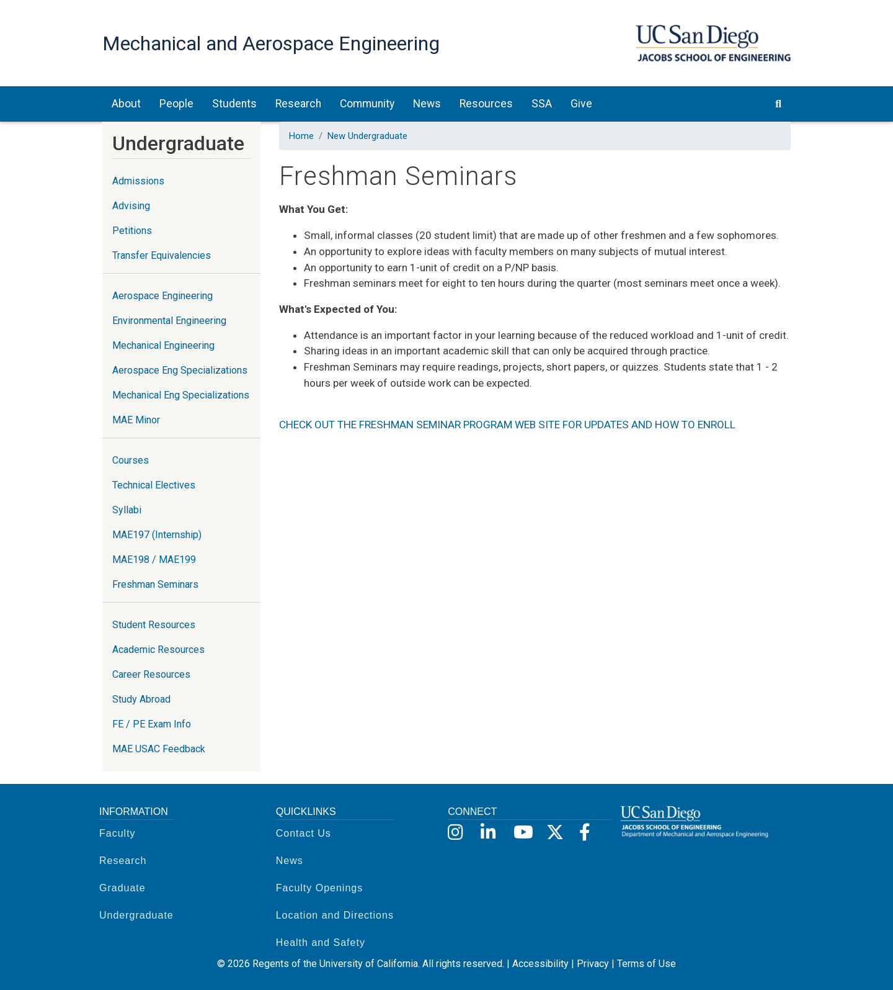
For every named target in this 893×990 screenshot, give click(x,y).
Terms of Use (646, 964)
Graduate (122, 888)
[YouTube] (521, 832)
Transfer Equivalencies (161, 255)
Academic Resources (158, 649)
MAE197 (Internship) (157, 535)
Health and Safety (320, 942)
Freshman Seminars (155, 584)
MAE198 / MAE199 (154, 559)
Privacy (593, 964)
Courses (130, 460)
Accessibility (540, 964)
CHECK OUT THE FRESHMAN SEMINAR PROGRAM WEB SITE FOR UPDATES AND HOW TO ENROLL (507, 424)
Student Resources (153, 625)
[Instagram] (455, 832)
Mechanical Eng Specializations (180, 395)
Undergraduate (136, 915)
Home (301, 136)
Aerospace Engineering (162, 296)
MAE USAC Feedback (158, 749)
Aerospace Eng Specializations (179, 370)
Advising (131, 206)
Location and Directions (335, 915)
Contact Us (303, 833)
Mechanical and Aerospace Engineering (271, 43)
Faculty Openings (319, 888)
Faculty (117, 833)
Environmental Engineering (169, 320)
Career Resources (151, 674)
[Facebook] (587, 832)
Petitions (132, 230)
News (289, 860)
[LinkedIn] (488, 832)
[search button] (778, 103)
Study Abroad (141, 699)
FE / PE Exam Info (151, 724)
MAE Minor (136, 420)
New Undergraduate (367, 136)
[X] (554, 832)
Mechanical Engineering (163, 345)
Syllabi (126, 510)
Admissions (138, 181)
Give (581, 103)
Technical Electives (153, 485)
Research (122, 860)
